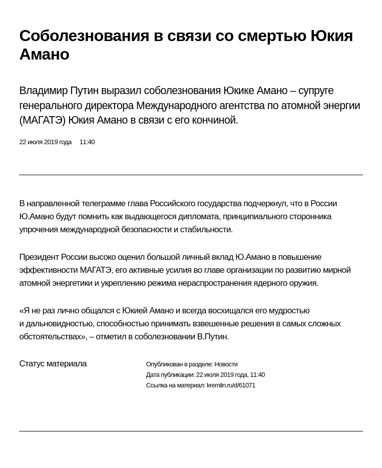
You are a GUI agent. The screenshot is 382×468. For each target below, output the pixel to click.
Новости (225, 364)
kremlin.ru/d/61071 (231, 385)
